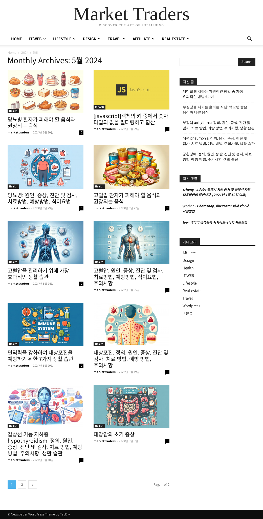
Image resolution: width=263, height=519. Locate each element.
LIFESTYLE (64, 39)
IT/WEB (37, 39)
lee (185, 222)
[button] (249, 39)
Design (188, 260)
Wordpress (191, 306)
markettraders (19, 132)
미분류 (187, 313)
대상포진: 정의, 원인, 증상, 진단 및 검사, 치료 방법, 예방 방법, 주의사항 (131, 359)
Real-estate (192, 290)
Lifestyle (190, 283)
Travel (188, 298)
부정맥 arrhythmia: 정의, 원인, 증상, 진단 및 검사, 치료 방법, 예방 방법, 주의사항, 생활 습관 (219, 125)
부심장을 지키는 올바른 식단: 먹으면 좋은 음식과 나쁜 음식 (215, 109)
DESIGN (91, 39)
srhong (188, 189)
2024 (24, 52)
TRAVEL (116, 39)
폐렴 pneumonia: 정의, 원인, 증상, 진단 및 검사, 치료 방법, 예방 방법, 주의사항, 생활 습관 (219, 141)
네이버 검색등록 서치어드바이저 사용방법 (218, 222)
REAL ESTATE (175, 39)
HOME (16, 39)
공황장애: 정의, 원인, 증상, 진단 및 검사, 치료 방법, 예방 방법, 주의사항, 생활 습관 (217, 156)
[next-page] (32, 484)
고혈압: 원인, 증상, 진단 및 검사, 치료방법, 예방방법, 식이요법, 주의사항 (128, 277)
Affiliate (189, 253)
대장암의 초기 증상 (114, 434)
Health (13, 111)
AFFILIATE (144, 39)
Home (12, 52)
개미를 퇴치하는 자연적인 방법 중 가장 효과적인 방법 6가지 (213, 94)
